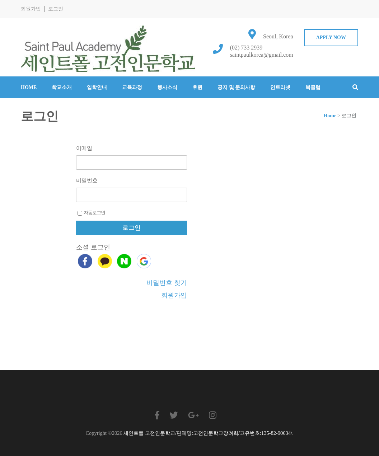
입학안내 (97, 87)
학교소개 (62, 87)
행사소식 (167, 87)
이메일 (84, 148)
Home (29, 87)
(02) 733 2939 (246, 47)
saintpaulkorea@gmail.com (261, 55)
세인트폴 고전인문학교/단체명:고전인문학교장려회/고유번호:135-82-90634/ (207, 433)
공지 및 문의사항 (236, 87)
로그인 (55, 8)
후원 (197, 87)
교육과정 (132, 87)
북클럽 (312, 87)
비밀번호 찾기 (166, 282)
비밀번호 (87, 180)
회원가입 (31, 8)
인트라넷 (280, 87)
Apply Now (331, 37)
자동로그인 (91, 213)
